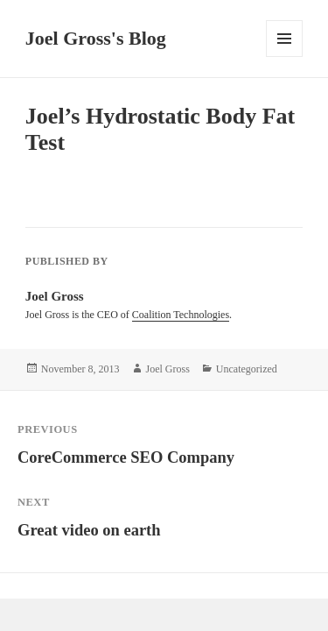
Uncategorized (246, 369)
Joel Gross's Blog (95, 38)
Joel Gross (168, 369)
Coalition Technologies (180, 314)
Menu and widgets (285, 56)
